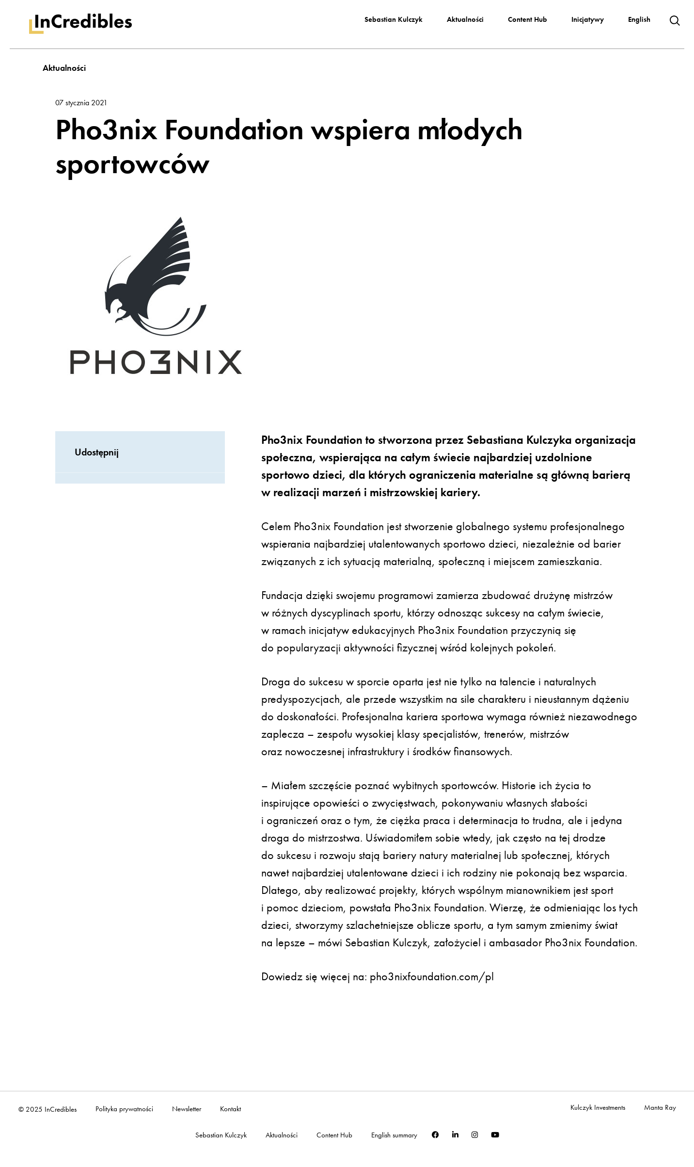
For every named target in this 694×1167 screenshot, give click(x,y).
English (639, 19)
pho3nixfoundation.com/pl (432, 976)
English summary (394, 1135)
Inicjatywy (587, 19)
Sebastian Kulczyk (393, 19)
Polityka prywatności (124, 1109)
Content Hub (527, 19)
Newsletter (186, 1109)
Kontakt (230, 1109)
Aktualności (465, 19)
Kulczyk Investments (597, 1107)
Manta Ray (660, 1107)
